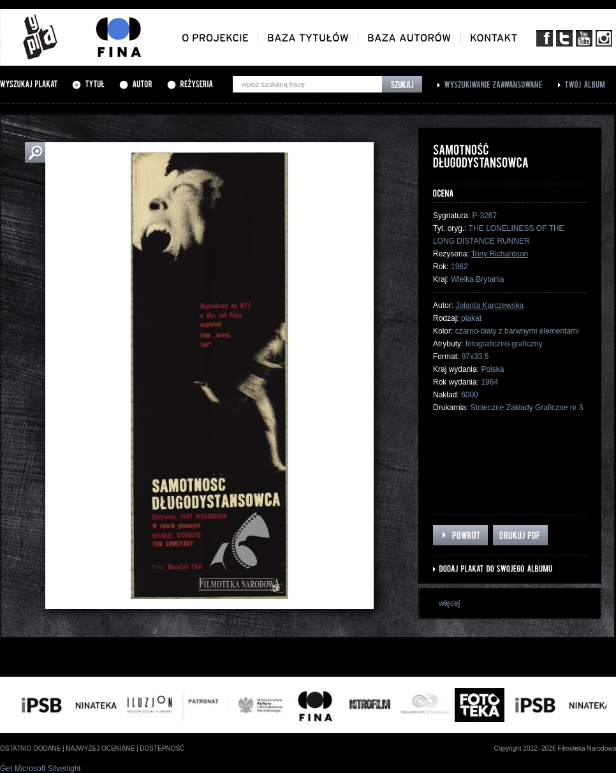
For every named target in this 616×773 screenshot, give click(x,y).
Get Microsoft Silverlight (40, 768)
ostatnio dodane (30, 748)
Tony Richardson (499, 253)
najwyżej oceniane (100, 748)
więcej (449, 603)
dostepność (162, 748)
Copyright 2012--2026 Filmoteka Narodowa (555, 748)
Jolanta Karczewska (489, 305)
